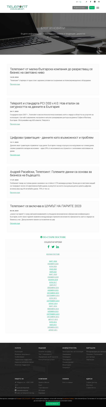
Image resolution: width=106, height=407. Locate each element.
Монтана (89, 385)
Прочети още (15, 84)
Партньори (90, 360)
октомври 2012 (53, 317)
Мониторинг (67, 365)
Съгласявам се (53, 404)
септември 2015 (53, 296)
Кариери (42, 393)
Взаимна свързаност (22, 354)
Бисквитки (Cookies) (68, 398)
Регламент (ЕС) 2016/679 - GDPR (25, 398)
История (42, 390)
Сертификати (43, 388)
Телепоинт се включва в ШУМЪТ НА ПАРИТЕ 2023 (45, 206)
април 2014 (53, 303)
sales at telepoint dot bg (24, 393)
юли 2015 (53, 298)
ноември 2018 (53, 277)
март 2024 (53, 261)
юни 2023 (53, 269)
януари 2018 (53, 280)
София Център (91, 382)
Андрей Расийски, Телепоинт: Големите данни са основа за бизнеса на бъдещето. (51, 173)
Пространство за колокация (73, 352)
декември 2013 (53, 309)
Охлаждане (66, 357)
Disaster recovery (45, 352)
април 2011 (53, 330)
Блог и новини (68, 382)
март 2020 (53, 274)
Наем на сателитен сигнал (24, 362)
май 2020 (53, 272)
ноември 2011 (53, 327)
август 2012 (53, 319)
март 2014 (53, 306)
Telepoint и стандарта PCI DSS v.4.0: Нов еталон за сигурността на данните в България (44, 105)
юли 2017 (53, 282)
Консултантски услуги (46, 360)
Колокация (19, 352)
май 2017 (53, 285)
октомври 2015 (53, 293)
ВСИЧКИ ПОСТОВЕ (53, 254)
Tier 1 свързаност (45, 354)
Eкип (40, 385)
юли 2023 (53, 266)
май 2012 (53, 325)
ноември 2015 (53, 290)
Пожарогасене (68, 362)
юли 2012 (53, 322)
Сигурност (66, 367)
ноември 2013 (53, 311)
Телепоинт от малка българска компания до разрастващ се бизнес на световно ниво (51, 70)
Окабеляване (19, 357)
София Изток (91, 388)
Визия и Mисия (44, 382)
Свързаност (67, 360)
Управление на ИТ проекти (48, 357)
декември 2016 (53, 288)
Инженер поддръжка (22, 365)
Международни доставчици (96, 352)
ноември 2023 (53, 264)
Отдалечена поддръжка (23, 360)
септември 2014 (53, 301)
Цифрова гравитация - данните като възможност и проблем (51, 137)
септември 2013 (53, 314)
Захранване (67, 354)
